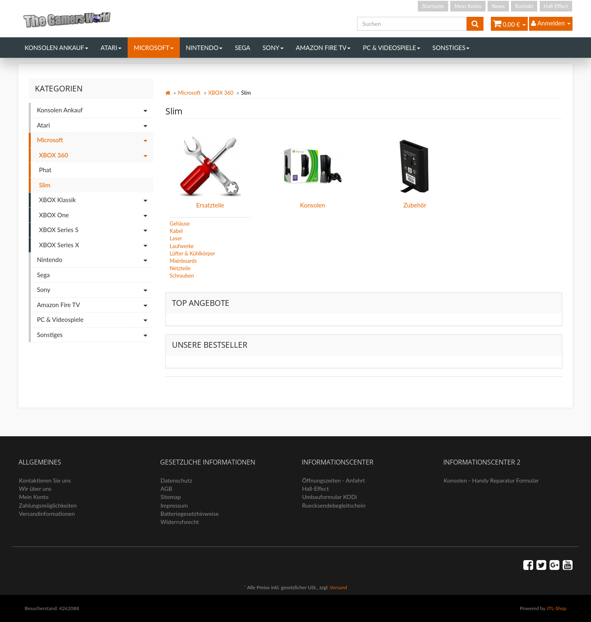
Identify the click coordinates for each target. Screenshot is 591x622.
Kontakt (524, 6)
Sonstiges (451, 47)
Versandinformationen (47, 513)
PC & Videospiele (391, 47)
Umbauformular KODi (329, 496)
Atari (111, 47)
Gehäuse (180, 223)
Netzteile (180, 268)
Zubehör (414, 205)
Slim (44, 185)
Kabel (176, 231)
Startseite (433, 6)
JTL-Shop (556, 608)
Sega (242, 47)
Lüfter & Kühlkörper (192, 253)
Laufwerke (182, 246)
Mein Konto (467, 6)
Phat (45, 169)
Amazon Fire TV (323, 47)
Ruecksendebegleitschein (334, 505)
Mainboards (183, 260)
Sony (273, 47)
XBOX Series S (96, 230)
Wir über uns (35, 488)
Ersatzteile (210, 205)
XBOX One (96, 215)
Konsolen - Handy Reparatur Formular (491, 480)
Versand (338, 587)
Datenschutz (176, 480)
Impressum (174, 505)
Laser (176, 238)
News (498, 6)
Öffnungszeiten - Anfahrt (333, 480)
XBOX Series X (96, 245)
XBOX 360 (220, 92)
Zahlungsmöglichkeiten (48, 505)
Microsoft (154, 47)
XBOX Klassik (96, 200)
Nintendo (204, 47)
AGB (166, 488)
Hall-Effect (556, 6)
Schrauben (182, 275)
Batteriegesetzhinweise (189, 513)
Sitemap (170, 496)
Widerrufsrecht (179, 521)
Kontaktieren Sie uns (45, 480)
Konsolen (312, 205)
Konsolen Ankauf (56, 47)
